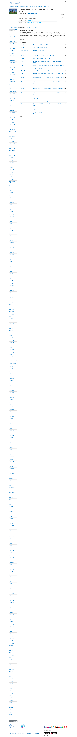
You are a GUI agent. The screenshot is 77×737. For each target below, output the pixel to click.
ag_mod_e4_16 (11, 435)
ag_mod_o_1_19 (11, 626)
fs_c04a (22, 103)
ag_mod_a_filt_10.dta (12, 91)
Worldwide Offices (24, 730)
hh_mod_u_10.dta (12, 77)
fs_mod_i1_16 (11, 504)
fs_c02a (22, 73)
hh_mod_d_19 (11, 541)
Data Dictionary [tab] (21, 27)
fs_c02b (22, 77)
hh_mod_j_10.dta (11, 55)
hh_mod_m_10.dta (12, 60)
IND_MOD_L (11, 714)
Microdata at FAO (27, 2)
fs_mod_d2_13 (11, 307)
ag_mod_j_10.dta (11, 107)
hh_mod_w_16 (11, 416)
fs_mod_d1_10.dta (12, 134)
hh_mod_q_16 (11, 404)
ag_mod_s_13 (11, 287)
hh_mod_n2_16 (11, 399)
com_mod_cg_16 (11, 525)
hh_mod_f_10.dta (11, 43)
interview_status (24, 50)
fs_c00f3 (23, 101)
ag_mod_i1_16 (11, 444)
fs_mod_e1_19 (11, 657)
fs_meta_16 (11, 478)
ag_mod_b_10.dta (12, 93)
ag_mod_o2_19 (11, 629)
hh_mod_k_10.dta (12, 57)
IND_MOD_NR (11, 716)
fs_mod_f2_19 (11, 662)
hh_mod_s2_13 (11, 228)
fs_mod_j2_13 (11, 333)
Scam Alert (29, 733)
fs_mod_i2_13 (11, 330)
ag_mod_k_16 (11, 449)
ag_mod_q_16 (11, 464)
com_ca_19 (11, 679)
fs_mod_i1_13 (11, 328)
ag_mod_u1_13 (11, 292)
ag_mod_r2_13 (11, 285)
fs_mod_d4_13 (11, 311)
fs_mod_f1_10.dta (12, 143)
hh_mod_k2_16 (11, 392)
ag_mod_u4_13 (11, 297)
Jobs (10, 733)
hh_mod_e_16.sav (12, 375)
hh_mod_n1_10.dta (12, 62)
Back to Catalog (13, 721)
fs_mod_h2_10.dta (12, 150)
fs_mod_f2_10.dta (12, 145)
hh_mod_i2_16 (11, 387)
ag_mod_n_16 (11, 454)
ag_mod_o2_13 (11, 278)
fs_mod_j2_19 (11, 676)
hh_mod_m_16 (11, 395)
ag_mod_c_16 (11, 426)
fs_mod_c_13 (11, 304)
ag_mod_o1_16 (11, 459)
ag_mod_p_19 (11, 631)
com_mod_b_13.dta (12, 338)
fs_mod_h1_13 (11, 321)
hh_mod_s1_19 (11, 578)
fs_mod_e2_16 (11, 492)
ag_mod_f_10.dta (11, 100)
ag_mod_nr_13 (11, 273)
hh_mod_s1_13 (11, 226)
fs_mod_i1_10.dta (11, 153)
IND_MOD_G (11, 705)
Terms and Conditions (21, 733)
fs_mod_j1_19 (11, 674)
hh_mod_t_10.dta (11, 76)
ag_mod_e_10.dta (12, 98)
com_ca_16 (11, 511)
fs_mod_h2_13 (11, 323)
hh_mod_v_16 (11, 414)
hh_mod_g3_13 (11, 202)
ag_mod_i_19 (11, 612)
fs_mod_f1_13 (11, 316)
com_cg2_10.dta (11, 172)
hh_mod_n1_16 (11, 397)
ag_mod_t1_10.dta (12, 126)
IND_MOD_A (11, 700)
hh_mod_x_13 (11, 235)
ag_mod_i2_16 (11, 445)
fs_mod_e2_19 (11, 659)
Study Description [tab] (13, 27)
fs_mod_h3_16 (11, 502)
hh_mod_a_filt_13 (12, 188)
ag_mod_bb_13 (11, 242)
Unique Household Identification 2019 (40, 44)
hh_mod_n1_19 (11, 567)
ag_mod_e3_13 (11, 250)
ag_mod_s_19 (11, 640)
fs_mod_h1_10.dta (12, 148)
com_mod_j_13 (11, 354)
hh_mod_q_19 (11, 574)
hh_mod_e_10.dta (12, 41)
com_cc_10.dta (11, 164)
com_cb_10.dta (11, 162)
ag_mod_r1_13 (11, 283)
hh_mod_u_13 (11, 231)
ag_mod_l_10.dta (11, 110)
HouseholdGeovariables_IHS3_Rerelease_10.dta (13, 85)
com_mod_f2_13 (11, 347)
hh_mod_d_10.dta (12, 39)
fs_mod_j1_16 (11, 506)
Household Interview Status (38, 50)
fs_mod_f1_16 (11, 494)
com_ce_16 (11, 518)
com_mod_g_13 (11, 349)
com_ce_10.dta (11, 167)
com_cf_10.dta (11, 169)
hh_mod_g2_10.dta (12, 46)
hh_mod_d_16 (11, 373)
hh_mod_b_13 (11, 190)
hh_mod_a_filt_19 (12, 536)
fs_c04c (22, 112)
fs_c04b (23, 108)
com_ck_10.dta (11, 179)
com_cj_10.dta (11, 177)
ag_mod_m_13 (11, 269)
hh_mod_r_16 (11, 406)
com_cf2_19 (11, 690)
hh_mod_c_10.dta (12, 38)
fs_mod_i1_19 (11, 671)
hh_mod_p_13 (11, 221)
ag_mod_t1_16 (11, 471)
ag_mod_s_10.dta (12, 124)
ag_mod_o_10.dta (12, 115)
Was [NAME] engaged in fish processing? (41, 85)
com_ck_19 (11, 698)
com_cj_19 (10, 697)
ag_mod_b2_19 (11, 593)
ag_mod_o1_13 (11, 276)
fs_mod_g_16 (11, 497)
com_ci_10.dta (11, 176)
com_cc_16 (11, 514)
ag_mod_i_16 (11, 442)
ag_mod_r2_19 (11, 638)
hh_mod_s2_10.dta (12, 74)
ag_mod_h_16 (11, 440)
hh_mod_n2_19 (11, 569)
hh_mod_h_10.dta (12, 50)
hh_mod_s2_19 (11, 579)
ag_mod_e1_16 (11, 430)
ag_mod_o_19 (11, 628)
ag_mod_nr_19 (11, 624)
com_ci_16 (10, 528)
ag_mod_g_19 (11, 607)
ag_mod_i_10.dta (11, 105)
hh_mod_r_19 (11, 576)
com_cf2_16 (11, 521)
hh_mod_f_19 (11, 545)
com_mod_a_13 (11, 337)
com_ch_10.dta (11, 174)
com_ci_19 (10, 695)
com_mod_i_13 (11, 352)
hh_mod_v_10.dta (11, 79)
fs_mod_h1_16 (11, 499)
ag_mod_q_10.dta (12, 119)
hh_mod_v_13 (11, 233)
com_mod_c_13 (11, 340)
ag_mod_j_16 (11, 447)
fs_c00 (22, 55)
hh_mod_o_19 (11, 571)
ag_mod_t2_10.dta (12, 127)
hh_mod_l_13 (11, 212)
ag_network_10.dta (12, 129)
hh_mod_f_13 (11, 197)
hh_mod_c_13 (11, 192)
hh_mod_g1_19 (11, 548)
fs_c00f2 (23, 85)
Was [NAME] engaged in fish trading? (40, 101)
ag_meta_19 (11, 590)
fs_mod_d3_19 (11, 655)
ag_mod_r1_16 (11, 466)
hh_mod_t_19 (11, 581)
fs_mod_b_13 (11, 302)
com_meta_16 (11, 509)
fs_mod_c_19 (11, 650)
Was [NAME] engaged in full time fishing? (41, 58)
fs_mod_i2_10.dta (12, 155)
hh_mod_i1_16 (11, 385)
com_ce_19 (11, 686)
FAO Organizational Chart (14, 730)
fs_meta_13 (11, 299)
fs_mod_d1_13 (11, 306)
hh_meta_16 (11, 366)
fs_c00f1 (23, 70)
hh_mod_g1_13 (11, 199)
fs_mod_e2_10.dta (12, 141)
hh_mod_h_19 (11, 553)
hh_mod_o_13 (11, 219)
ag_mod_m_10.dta (12, 112)
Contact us (14, 733)
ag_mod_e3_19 (11, 602)
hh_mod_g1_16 (11, 378)
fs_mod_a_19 (11, 647)
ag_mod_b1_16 (11, 423)
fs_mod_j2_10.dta (12, 158)
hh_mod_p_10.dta (12, 67)
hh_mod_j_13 (11, 209)
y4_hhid (22, 44)
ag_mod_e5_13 (11, 254)
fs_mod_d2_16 (11, 487)
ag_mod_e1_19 (11, 598)
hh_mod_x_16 (11, 418)
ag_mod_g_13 (11, 257)
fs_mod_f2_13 (11, 318)
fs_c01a (22, 61)
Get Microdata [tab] (36, 27)
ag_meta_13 (11, 237)
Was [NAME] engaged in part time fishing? (41, 70)
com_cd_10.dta (11, 165)
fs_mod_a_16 (11, 480)
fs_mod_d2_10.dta (12, 136)
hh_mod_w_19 (11, 586)
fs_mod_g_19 (11, 664)
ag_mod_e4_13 (11, 252)
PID (22, 53)
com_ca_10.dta (11, 160)
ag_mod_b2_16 (11, 425)
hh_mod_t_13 (11, 230)
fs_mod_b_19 (11, 648)
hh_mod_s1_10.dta (12, 72)
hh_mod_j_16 (11, 388)
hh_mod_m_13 (11, 214)
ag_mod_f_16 (11, 437)
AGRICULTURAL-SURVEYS (30, 6)
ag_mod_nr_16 (11, 456)
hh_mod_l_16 (11, 394)
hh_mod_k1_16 (11, 390)
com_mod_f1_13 (11, 345)
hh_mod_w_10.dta (12, 81)
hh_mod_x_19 (11, 588)
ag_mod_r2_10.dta (12, 122)
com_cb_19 (11, 681)
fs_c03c (22, 96)
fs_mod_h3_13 (11, 325)
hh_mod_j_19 (11, 559)
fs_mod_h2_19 (11, 667)
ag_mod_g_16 (11, 438)
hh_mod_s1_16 (11, 407)
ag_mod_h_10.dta (12, 103)
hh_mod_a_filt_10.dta (12, 34)
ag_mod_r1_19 (11, 636)
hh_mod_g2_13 (11, 200)
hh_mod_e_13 (11, 195)
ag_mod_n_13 (11, 271)
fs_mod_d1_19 (11, 652)
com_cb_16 (11, 513)
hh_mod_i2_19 (11, 557)
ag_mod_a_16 (11, 421)
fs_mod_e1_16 (11, 490)
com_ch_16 (11, 526)
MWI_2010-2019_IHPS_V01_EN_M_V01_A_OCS (42, 6)
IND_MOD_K (11, 712)
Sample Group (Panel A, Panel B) (40, 47)
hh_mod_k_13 (11, 211)
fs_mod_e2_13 (11, 314)
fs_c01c (22, 68)
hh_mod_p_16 (11, 402)
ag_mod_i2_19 (11, 614)
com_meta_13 (11, 335)
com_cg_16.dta (11, 523)
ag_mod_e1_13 (11, 247)
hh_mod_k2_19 (11, 562)
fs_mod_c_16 (11, 483)
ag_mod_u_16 (11, 475)
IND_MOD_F (11, 704)
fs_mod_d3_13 (11, 309)
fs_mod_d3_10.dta (12, 138)
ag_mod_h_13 (11, 259)
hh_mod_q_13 (11, 223)
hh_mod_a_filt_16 (12, 368)
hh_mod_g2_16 (11, 380)
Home (10, 6)
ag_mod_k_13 (11, 266)
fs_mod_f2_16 (11, 495)
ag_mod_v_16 (11, 476)
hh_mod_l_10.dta (11, 58)
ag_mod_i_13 (11, 261)
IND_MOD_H (11, 707)
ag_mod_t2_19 (11, 643)
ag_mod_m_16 (11, 452)
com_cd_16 (11, 516)
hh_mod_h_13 (11, 204)
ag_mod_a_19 (11, 591)
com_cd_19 (11, 685)
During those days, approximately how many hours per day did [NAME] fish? (48, 68)
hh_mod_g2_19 (11, 550)
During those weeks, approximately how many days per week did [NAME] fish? (49, 65)
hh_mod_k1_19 (11, 560)
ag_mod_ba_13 (11, 240)
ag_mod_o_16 (11, 457)
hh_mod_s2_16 (11, 409)
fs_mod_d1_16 (11, 485)
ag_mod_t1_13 (11, 288)
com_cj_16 (10, 530)
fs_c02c (22, 81)
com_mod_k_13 (11, 356)
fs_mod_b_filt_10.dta (12, 131)
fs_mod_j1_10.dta (11, 157)
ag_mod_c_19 (11, 595)
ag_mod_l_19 (11, 619)
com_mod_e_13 (11, 344)
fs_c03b (22, 92)
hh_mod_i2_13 (11, 207)
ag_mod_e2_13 (11, 249)
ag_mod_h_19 (11, 609)
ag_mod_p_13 (11, 280)
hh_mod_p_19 (11, 572)
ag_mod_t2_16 (11, 473)
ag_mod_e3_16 (11, 433)
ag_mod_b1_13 (11, 238)
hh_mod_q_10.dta (12, 69)
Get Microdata (32, 13)
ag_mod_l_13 (11, 268)
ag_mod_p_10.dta (12, 117)
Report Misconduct (35, 733)
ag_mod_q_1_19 (11, 633)
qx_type (22, 47)
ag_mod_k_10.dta (12, 108)
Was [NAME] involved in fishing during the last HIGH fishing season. (47, 55)
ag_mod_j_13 (11, 264)
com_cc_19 (11, 683)
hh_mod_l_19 (11, 564)
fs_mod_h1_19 (11, 666)
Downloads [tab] (29, 27)
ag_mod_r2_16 (11, 468)
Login (64, 1)
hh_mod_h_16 (11, 383)
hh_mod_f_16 (11, 376)
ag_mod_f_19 (11, 605)
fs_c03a (22, 88)
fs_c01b (22, 65)
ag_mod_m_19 (11, 621)
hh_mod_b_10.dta (12, 36)
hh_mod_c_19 (11, 540)
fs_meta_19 (11, 645)
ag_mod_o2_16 (11, 461)
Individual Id (35, 53)
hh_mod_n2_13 (11, 218)
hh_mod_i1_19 (11, 555)
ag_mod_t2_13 (11, 290)
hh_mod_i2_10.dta (12, 53)
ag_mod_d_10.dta (12, 96)
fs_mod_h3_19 (11, 669)
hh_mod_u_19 (11, 583)
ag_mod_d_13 (11, 245)
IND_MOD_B (11, 702)
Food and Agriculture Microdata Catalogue (18, 6)
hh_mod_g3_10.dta (12, 48)
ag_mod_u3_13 (11, 295)
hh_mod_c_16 (11, 371)
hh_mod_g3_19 (11, 552)
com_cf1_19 (11, 688)
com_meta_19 (11, 678)
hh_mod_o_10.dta (12, 65)
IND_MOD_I (11, 709)
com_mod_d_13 (11, 342)
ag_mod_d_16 (11, 428)
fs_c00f (22, 58)
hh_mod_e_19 (11, 543)
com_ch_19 (11, 693)
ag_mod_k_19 (11, 617)
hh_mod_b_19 (11, 538)
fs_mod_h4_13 (11, 326)
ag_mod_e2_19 (11, 600)
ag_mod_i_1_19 (11, 610)
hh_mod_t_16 (11, 411)
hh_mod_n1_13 (11, 216)
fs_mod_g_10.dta (11, 146)
